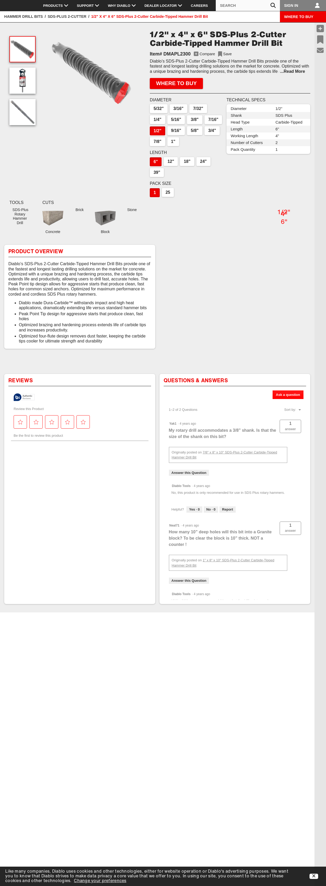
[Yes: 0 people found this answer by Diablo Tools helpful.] (194, 509)
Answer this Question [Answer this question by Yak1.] (189, 473)
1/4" (157, 119)
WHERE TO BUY (298, 17)
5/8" (195, 130)
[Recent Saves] (320, 39)
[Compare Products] (320, 28)
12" (171, 161)
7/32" (198, 108)
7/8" (157, 141)
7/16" (213, 119)
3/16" (178, 108)
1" (173, 141)
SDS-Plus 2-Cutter (67, 16)
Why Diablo (122, 5)
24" (203, 161)
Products (56, 5)
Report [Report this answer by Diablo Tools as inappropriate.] (227, 509)
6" (155, 161)
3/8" (195, 119)
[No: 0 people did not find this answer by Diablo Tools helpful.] (211, 509)
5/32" (158, 108)
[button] (91, 73)
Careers (199, 6)
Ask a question (288, 395)
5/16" (176, 119)
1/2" (157, 131)
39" (156, 172)
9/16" (176, 130)
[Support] (320, 50)
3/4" (212, 130)
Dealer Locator (164, 5)
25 (167, 192)
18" (187, 161)
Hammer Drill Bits (23, 16)
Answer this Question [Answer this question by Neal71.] (189, 581)
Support (88, 5)
